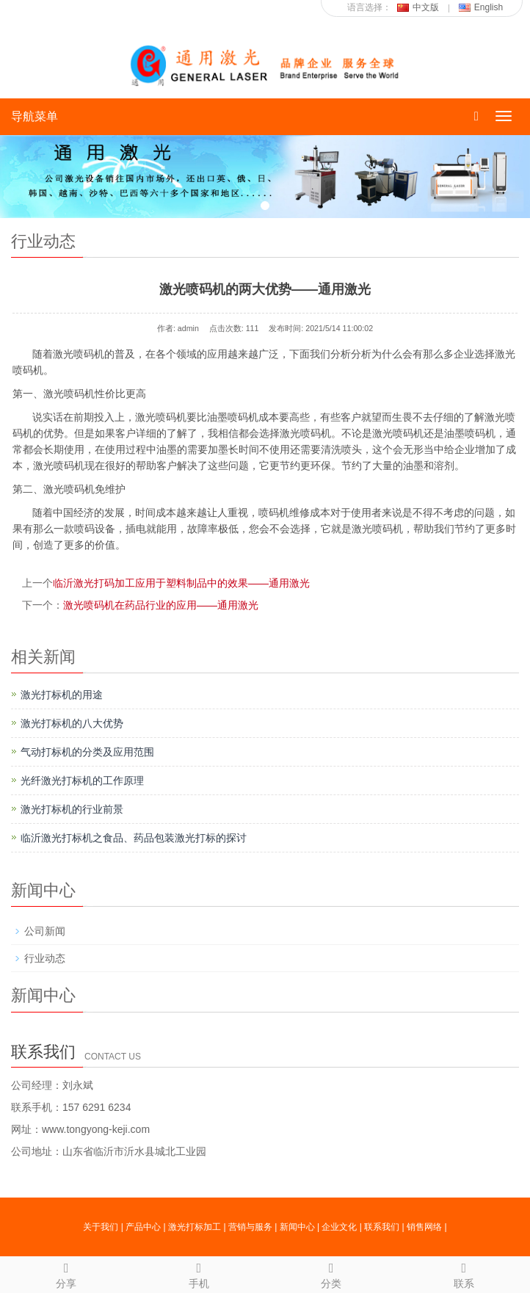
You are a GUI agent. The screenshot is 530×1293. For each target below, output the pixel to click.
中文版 (418, 7)
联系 (464, 1273)
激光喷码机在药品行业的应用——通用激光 (160, 605)
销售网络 (424, 1227)
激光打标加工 (194, 1227)
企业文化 (339, 1227)
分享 (66, 1273)
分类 (331, 1273)
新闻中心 (297, 1227)
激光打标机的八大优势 (72, 723)
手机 (199, 1273)
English (481, 7)
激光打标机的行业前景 (72, 809)
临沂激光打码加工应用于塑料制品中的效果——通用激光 (181, 583)
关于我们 (100, 1227)
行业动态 (44, 958)
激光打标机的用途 (62, 694)
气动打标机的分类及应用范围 (87, 752)
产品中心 (143, 1227)
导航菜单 (34, 116)
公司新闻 (44, 931)
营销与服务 (250, 1227)
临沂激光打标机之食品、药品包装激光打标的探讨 (134, 838)
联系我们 (381, 1227)
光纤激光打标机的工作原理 (82, 780)
